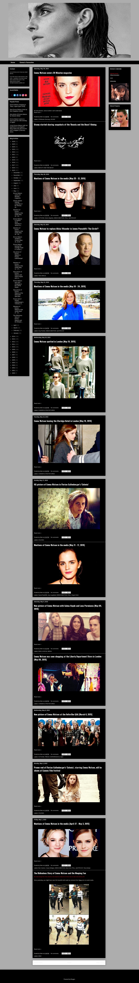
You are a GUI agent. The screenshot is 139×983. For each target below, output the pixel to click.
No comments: (55, 116)
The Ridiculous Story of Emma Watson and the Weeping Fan (60, 873)
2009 (13, 349)
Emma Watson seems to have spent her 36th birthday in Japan (18, 120)
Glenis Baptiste (49, 218)
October (16, 178)
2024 (13, 147)
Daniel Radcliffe (42, 595)
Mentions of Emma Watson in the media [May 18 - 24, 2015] (60, 286)
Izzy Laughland (52, 595)
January (16, 333)
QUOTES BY (72, 218)
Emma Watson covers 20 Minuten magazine (53, 72)
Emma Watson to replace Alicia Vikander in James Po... (17, 222)
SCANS (53, 119)
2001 (13, 370)
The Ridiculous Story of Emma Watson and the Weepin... (18, 319)
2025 (13, 144)
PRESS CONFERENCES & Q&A (54, 757)
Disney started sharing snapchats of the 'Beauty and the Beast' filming (65, 124)
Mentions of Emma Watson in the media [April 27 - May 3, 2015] (61, 823)
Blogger (73, 979)
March (16, 328)
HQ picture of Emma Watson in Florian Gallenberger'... (18, 256)
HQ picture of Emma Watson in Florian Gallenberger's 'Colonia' (61, 484)
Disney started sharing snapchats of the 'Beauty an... (17, 204)
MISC (40, 956)
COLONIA (41, 540)
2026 (13, 141)
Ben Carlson (41, 868)
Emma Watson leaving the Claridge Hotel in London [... (18, 247)
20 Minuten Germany (44, 119)
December (17, 172)
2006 (13, 357)
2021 (13, 154)
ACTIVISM (41, 218)
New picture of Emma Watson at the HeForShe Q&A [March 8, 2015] (63, 714)
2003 (13, 365)
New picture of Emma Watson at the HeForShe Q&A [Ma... (18, 293)
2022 (13, 152)
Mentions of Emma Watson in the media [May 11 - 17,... (18, 266)
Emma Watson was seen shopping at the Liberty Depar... (17, 284)
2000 (13, 373)
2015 (13, 170)
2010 (13, 347)
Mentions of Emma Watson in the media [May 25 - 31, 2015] (60, 178)
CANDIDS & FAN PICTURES (46, 410)
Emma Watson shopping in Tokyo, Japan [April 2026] (18, 105)
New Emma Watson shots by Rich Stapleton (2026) (18, 110)
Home (13, 62)
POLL (66, 218)
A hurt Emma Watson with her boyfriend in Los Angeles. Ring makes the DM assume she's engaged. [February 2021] (19, 129)
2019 (13, 160)
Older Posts (100, 963)
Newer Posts (38, 963)
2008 (13, 352)
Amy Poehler (41, 331)
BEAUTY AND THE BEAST (46, 167)
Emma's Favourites (27, 62)
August (16, 183)
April (15, 325)
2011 (13, 344)
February (16, 330)
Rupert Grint (75, 595)
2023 (13, 149)
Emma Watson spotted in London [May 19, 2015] (55, 341)
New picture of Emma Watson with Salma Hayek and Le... (18, 275)
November (17, 175)
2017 (13, 165)
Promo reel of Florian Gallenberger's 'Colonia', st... (18, 301)
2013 (13, 339)
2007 (13, 354)
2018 (13, 162)
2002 (13, 368)
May (15, 191)
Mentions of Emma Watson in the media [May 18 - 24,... (18, 231)
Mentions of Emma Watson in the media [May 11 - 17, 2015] (59, 545)
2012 (13, 341)
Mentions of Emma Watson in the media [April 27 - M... (18, 310)
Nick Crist (68, 868)
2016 (13, 167)
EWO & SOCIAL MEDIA (45, 651)
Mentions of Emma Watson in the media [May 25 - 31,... (18, 213)
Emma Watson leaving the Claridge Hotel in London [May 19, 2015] (63, 420)
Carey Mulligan (50, 868)
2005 (13, 360)
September (17, 180)
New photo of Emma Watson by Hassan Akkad (18, 115)
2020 (13, 157)
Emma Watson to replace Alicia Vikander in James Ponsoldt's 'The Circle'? (66, 228)
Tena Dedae (87, 868)
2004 (13, 362)
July (15, 185)
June (15, 188)
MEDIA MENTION (59, 218)
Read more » (37, 112)
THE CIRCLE (42, 275)
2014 (13, 336)
